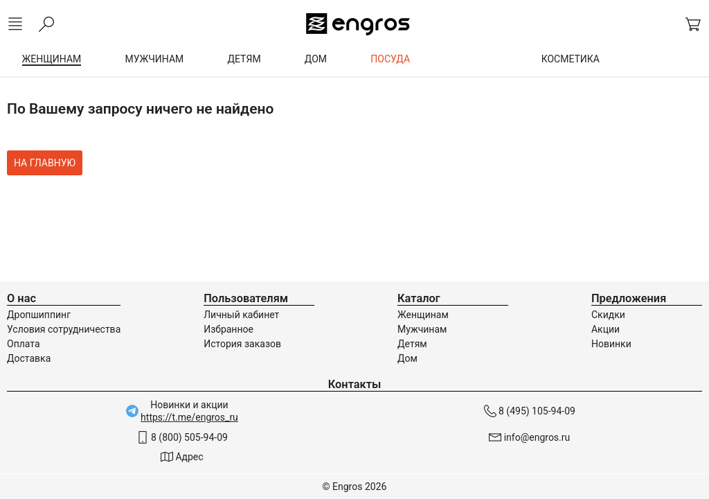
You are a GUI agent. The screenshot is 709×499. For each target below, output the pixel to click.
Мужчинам (422, 329)
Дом (407, 358)
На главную (44, 162)
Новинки (611, 343)
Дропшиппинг (39, 314)
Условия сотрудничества (63, 329)
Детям (412, 343)
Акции (605, 329)
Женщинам (423, 314)
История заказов (242, 343)
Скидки (608, 314)
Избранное (228, 329)
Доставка (29, 358)
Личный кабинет (241, 314)
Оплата (23, 343)
